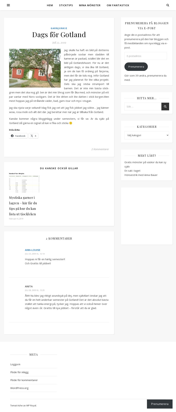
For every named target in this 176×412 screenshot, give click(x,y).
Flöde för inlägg (19, 372)
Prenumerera (136, 66)
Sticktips (66, 5)
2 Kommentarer (100, 149)
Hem (50, 5)
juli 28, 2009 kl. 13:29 (35, 290)
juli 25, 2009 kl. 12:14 (35, 253)
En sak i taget (132, 170)
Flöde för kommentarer (24, 380)
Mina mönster (90, 5)
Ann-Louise (32, 250)
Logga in (15, 364)
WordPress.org (19, 388)
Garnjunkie (59, 28)
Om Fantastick (118, 5)
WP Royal (31, 405)
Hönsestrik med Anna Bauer (141, 175)
